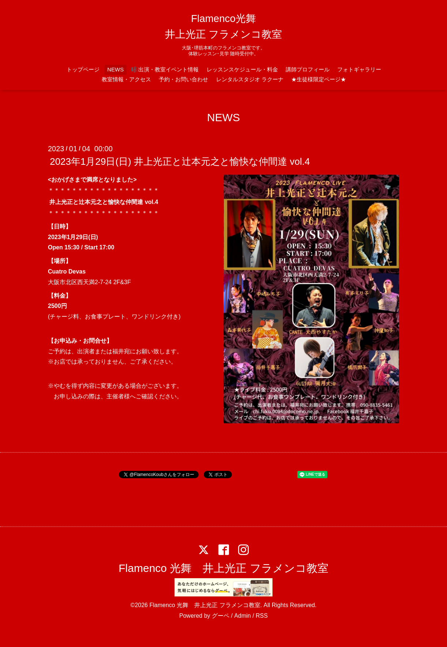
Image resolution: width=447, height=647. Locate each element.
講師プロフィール (308, 69)
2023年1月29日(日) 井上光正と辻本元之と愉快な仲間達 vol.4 (180, 161)
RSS (262, 616)
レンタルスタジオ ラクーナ (249, 79)
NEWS (115, 69)
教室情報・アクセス (126, 79)
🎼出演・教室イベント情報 (165, 69)
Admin (242, 616)
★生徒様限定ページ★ (318, 79)
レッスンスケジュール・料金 (242, 69)
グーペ (220, 616)
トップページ (83, 69)
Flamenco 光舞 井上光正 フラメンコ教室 (223, 568)
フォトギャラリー (359, 69)
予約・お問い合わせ (183, 79)
